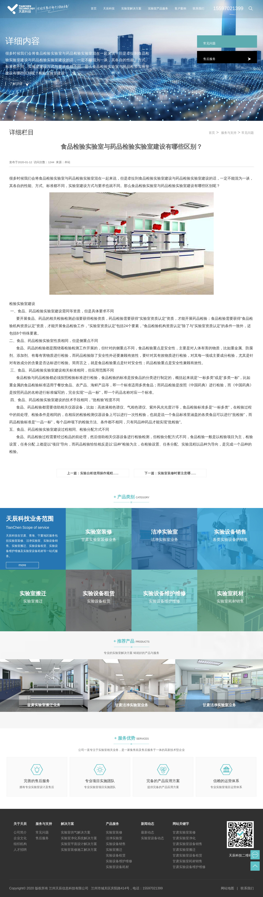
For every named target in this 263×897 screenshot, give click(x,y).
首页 (94, 8)
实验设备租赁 (116, 855)
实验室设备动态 (152, 838)
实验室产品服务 (158, 8)
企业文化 (20, 838)
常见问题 (247, 132)
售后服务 (42, 838)
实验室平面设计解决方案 (79, 844)
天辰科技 (109, 8)
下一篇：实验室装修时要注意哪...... (170, 473)
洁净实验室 (114, 838)
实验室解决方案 (131, 8)
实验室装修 (114, 832)
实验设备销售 (116, 844)
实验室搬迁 (114, 849)
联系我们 (198, 8)
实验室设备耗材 (117, 867)
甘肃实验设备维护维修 (189, 867)
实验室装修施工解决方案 (79, 849)
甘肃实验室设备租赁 (187, 855)
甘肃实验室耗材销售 (187, 861)
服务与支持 (228, 132)
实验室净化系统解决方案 (79, 838)
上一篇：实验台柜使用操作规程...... (93, 473)
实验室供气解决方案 (75, 832)
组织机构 (20, 844)
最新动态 (147, 832)
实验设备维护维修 (119, 861)
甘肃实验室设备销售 (187, 844)
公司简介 (20, 832)
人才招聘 (20, 849)
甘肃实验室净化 (184, 838)
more (22, 565)
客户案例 (180, 8)
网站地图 (227, 888)
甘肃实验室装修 (184, 832)
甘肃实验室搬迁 (184, 849)
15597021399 (228, 8)
